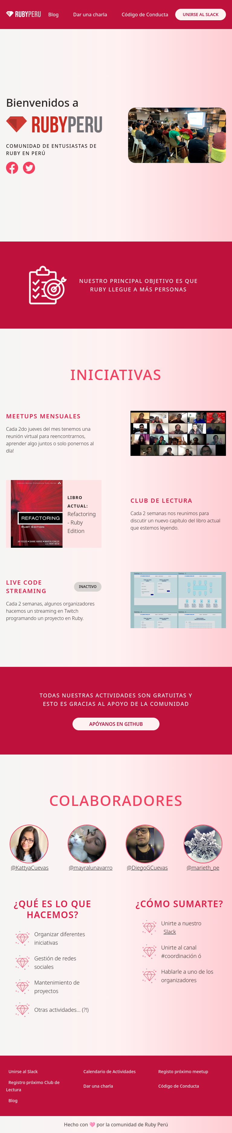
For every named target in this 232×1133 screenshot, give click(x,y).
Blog (53, 14)
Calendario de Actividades (109, 1071)
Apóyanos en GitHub (116, 724)
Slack (169, 931)
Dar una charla (90, 14)
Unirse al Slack (200, 14)
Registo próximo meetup (183, 1071)
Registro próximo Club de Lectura (33, 1085)
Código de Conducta (145, 14)
